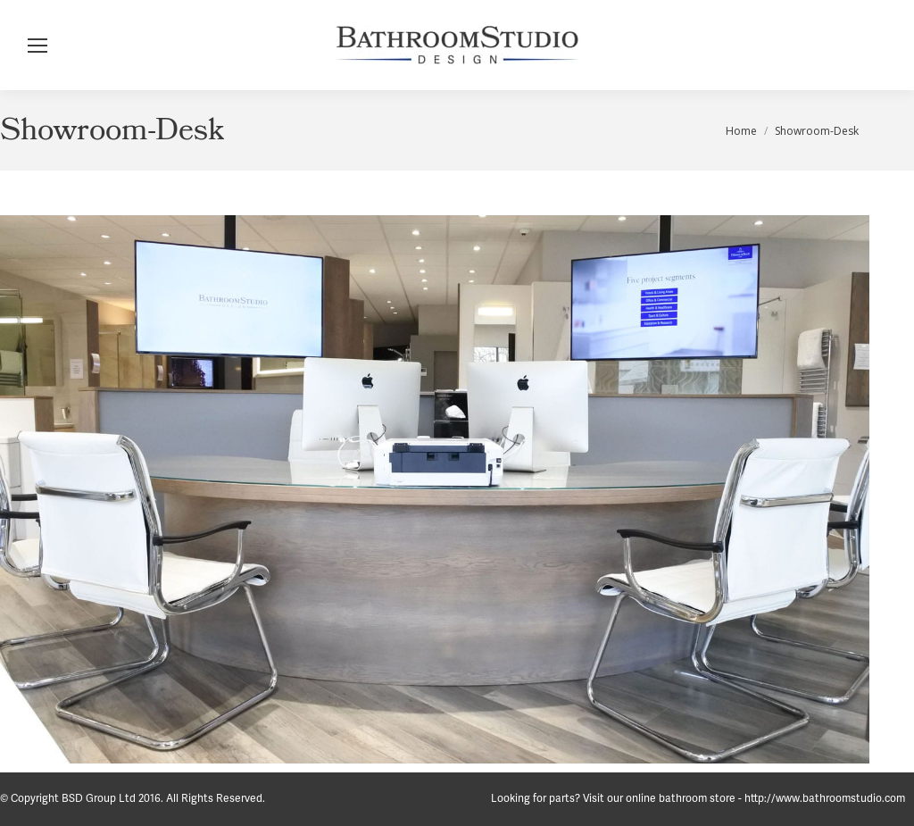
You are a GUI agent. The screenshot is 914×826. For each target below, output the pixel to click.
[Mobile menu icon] (37, 45)
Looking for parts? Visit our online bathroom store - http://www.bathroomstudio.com (698, 798)
